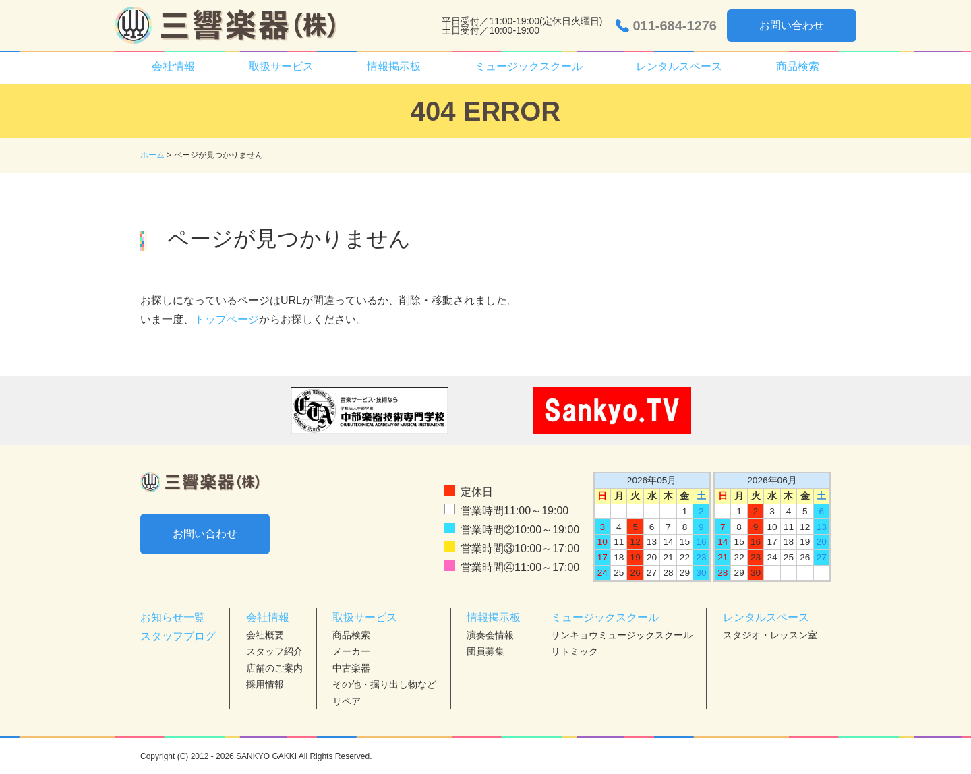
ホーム (152, 155)
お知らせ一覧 (172, 617)
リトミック (574, 651)
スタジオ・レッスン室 (770, 635)
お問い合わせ (791, 25)
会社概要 (265, 635)
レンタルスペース (679, 66)
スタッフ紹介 (274, 651)
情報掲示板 (394, 66)
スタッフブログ (178, 636)
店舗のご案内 (274, 668)
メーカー (351, 651)
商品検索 (797, 66)
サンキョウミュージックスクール (622, 635)
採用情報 (265, 684)
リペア (346, 701)
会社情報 (173, 66)
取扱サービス (281, 66)
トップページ (226, 319)
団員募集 (485, 651)
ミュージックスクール (529, 66)
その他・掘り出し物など (384, 684)
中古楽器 (351, 668)
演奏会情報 (490, 635)
